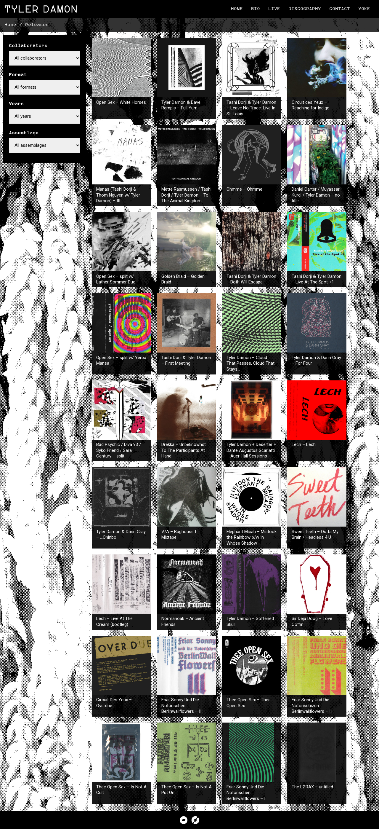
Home (237, 9)
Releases (37, 25)
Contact (339, 9)
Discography (304, 9)
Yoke (364, 9)
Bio (255, 9)
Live (274, 9)
